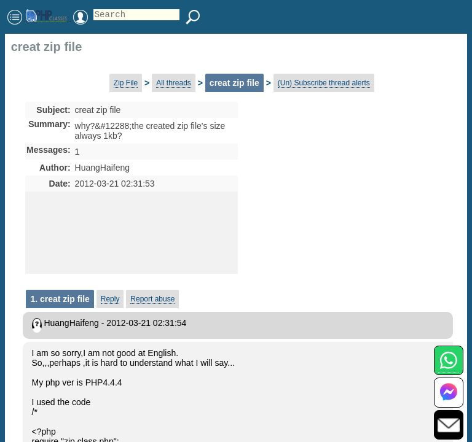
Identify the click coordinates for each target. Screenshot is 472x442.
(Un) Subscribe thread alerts (324, 83)
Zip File (126, 83)
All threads (173, 83)
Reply (110, 299)
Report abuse (152, 299)
